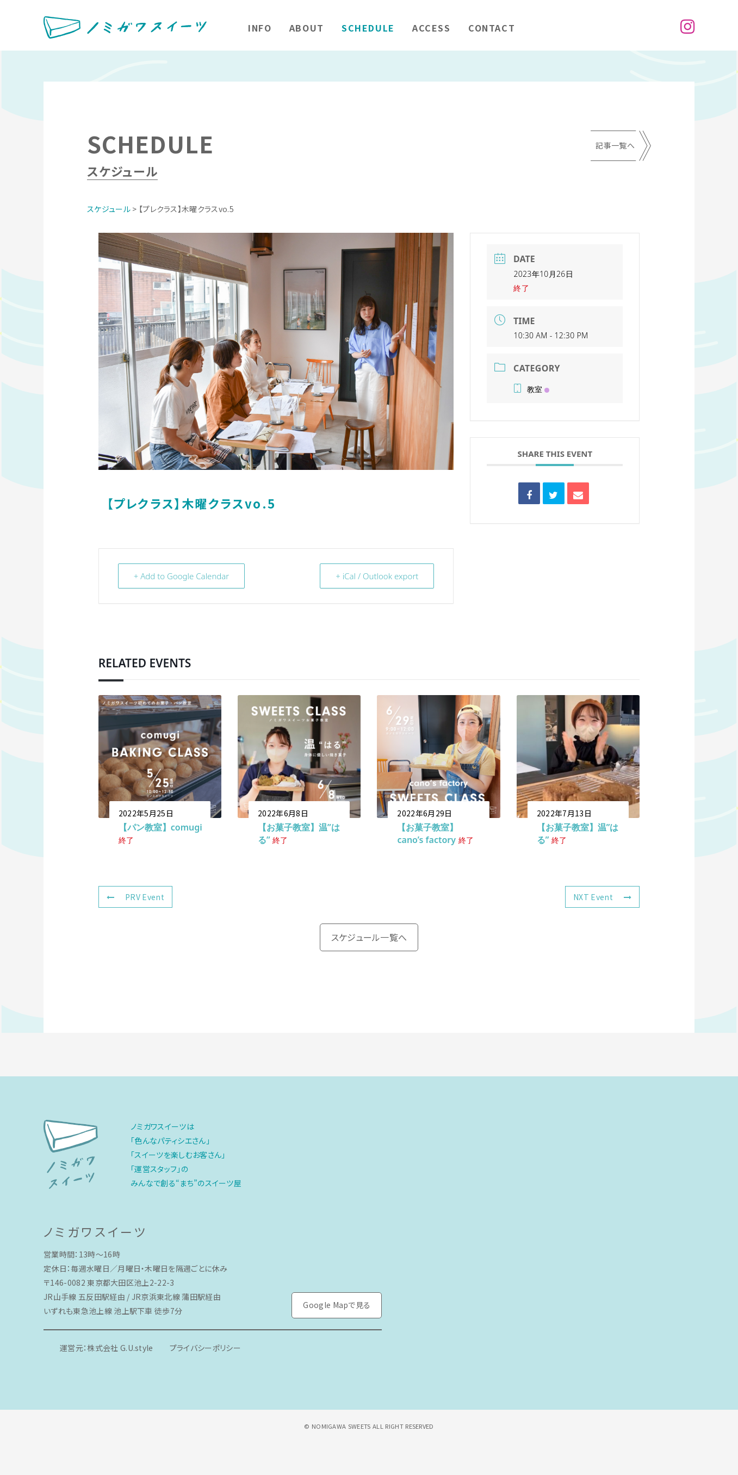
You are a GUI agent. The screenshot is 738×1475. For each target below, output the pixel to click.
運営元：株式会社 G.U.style (106, 1347)
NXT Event (602, 896)
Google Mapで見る (336, 1304)
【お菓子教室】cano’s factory (427, 833)
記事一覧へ (615, 145)
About (306, 27)
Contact (491, 27)
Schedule (368, 27)
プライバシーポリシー (205, 1347)
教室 (531, 389)
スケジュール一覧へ (369, 937)
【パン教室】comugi (160, 827)
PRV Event (135, 896)
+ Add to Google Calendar (182, 576)
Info (259, 27)
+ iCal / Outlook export (377, 576)
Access (431, 27)
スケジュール (109, 208)
